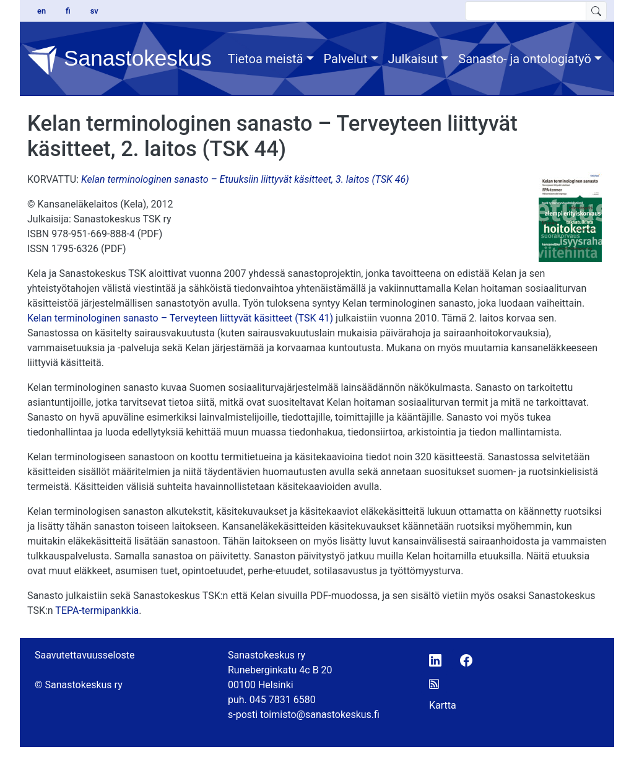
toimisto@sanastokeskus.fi (320, 714)
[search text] (525, 10)
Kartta (442, 705)
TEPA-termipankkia (97, 610)
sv (94, 10)
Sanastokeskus (119, 60)
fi (68, 10)
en (41, 10)
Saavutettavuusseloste (85, 655)
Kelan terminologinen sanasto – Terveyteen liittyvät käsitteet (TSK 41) (180, 318)
